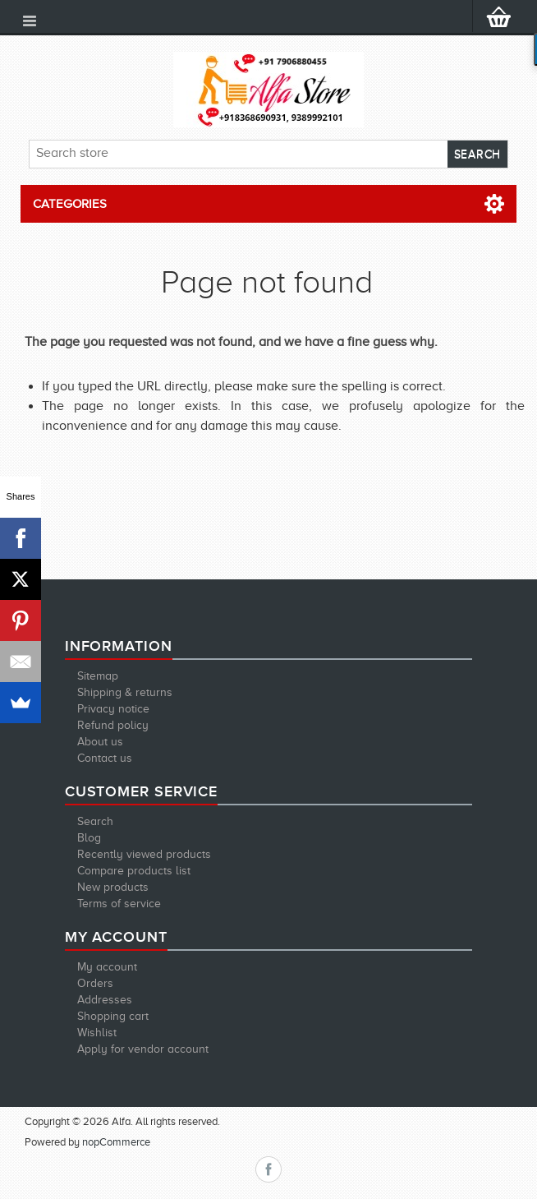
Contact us (104, 758)
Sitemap (97, 676)
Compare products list (133, 871)
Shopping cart (113, 1016)
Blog (89, 838)
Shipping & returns (124, 692)
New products (113, 887)
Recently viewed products (144, 854)
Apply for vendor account (143, 1049)
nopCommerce (116, 1142)
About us (100, 742)
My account (107, 967)
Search (95, 821)
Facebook (268, 1169)
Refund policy (113, 725)
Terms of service (119, 903)
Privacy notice (113, 709)
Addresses (104, 1000)
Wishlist (97, 1032)
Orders (95, 983)
